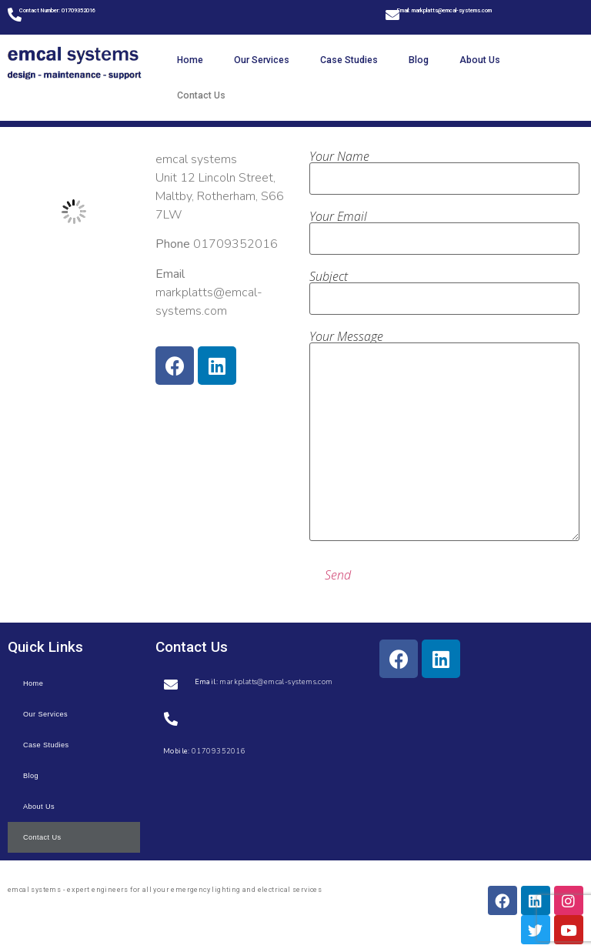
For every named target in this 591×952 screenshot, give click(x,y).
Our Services (261, 60)
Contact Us (201, 95)
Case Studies (349, 60)
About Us (479, 60)
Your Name (444, 168)
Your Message (444, 436)
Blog (419, 60)
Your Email (444, 228)
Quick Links (45, 647)
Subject (444, 288)
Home (190, 60)
